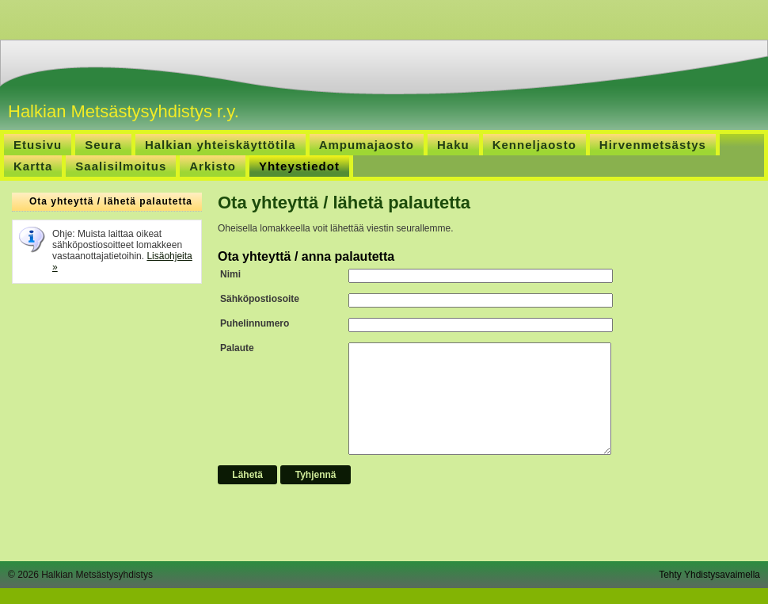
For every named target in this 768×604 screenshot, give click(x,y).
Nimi (230, 274)
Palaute (237, 348)
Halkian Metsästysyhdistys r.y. (123, 111)
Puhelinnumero (254, 323)
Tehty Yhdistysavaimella (709, 574)
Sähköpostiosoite (259, 298)
